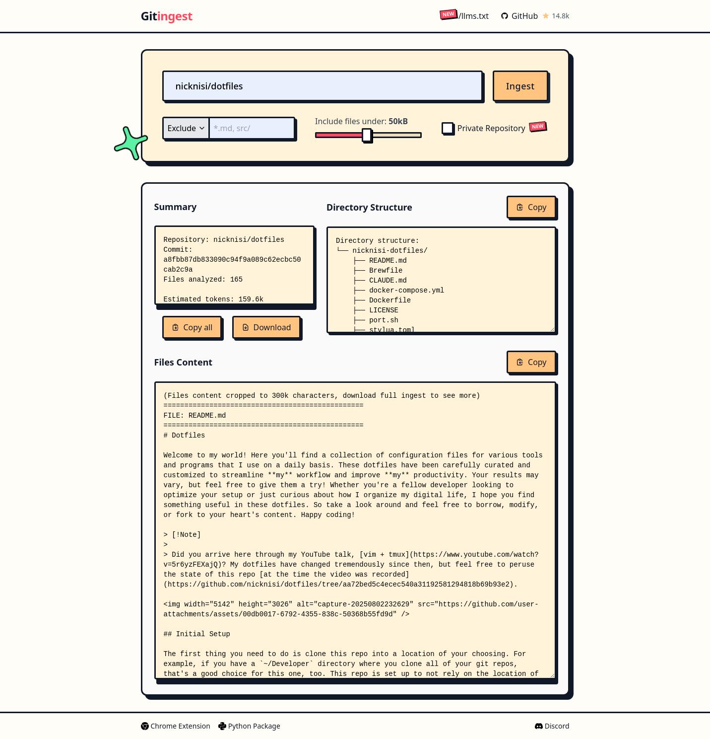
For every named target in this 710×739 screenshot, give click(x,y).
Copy (531, 207)
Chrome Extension (175, 726)
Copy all (192, 327)
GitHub (519, 15)
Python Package (249, 726)
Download (266, 327)
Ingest (520, 86)
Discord (552, 726)
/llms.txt (464, 15)
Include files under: (361, 121)
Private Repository (483, 128)
